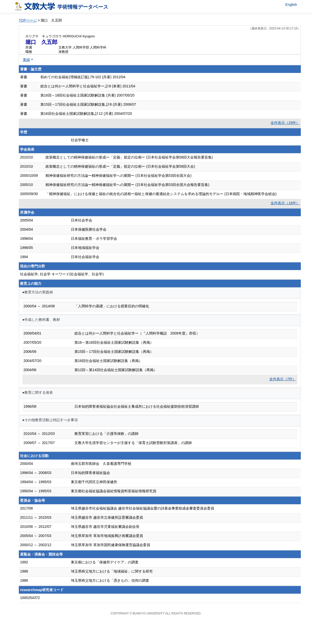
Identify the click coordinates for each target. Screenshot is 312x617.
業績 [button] (26, 60)
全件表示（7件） (282, 379)
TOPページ (28, 20)
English (291, 5)
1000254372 (30, 598)
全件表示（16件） (285, 203)
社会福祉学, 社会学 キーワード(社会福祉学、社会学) (62, 274)
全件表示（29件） (285, 123)
